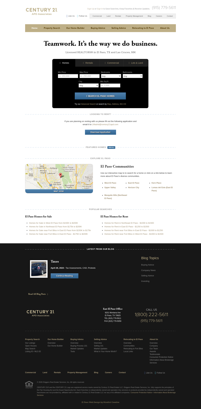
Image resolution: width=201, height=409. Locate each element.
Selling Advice (118, 28)
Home (35, 28)
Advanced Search (88, 104)
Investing (145, 281)
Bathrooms (127, 72)
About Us (165, 28)
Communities (129, 346)
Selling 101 (98, 346)
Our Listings (30, 343)
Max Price (84, 72)
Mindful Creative (111, 402)
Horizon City (133, 187)
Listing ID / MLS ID (33, 351)
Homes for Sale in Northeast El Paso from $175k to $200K (55, 226)
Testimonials (155, 354)
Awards (153, 351)
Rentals (118, 16)
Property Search (52, 28)
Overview (51, 343)
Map (109, 104)
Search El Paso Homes (100, 96)
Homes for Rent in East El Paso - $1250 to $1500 (126, 226)
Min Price (62, 72)
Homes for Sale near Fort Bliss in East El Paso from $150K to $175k (60, 230)
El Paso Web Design (91, 402)
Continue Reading (64, 276)
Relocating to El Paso (143, 28)
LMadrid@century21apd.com (105, 124)
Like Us (71, 16)
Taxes (55, 261)
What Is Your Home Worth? (105, 351)
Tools (73, 351)
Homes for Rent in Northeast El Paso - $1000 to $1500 (129, 223)
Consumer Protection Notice (161, 357)
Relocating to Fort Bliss (133, 349)
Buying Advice (98, 28)
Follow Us (83, 16)
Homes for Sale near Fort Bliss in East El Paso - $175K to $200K (58, 234)
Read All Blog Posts (37, 294)
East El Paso (133, 183)
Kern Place (156, 183)
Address (115, 104)
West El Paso (110, 183)
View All (111, 147)
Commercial (97, 16)
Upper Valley (110, 187)
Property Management (134, 16)
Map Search (30, 349)
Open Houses (31, 346)
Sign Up (90, 9)
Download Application (100, 132)
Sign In (100, 9)
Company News (148, 270)
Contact (170, 16)
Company (154, 346)
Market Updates (77, 349)
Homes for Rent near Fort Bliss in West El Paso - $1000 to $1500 (133, 234)
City (80, 81)
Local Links (128, 351)
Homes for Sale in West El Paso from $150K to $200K (53, 223)
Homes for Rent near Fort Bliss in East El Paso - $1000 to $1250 (133, 230)
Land (108, 16)
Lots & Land (135, 63)
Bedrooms (105, 72)
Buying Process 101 (79, 346)
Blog (149, 16)
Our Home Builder (75, 28)
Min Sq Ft (104, 81)
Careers (159, 16)
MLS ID (123, 104)
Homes (64, 63)
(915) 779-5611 (164, 7)
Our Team (154, 349)
